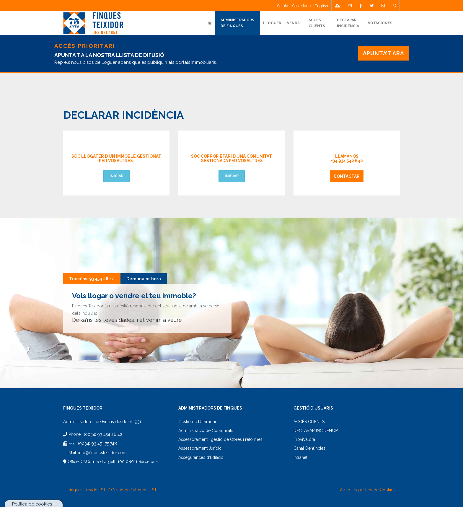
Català (282, 6)
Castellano (301, 6)
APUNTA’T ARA (383, 53)
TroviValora (304, 439)
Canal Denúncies (309, 448)
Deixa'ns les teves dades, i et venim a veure (127, 320)
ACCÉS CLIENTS (309, 421)
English (321, 6)
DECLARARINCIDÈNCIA (348, 23)
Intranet (300, 457)
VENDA (293, 23)
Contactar (347, 176)
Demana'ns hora (143, 278)
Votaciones (380, 23)
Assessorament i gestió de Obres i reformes (220, 439)
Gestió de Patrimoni (197, 421)
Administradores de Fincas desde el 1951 (102, 421)
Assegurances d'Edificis (200, 457)
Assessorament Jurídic (199, 448)
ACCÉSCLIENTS (317, 23)
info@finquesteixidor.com (102, 452)
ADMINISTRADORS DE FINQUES (237, 23)
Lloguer (272, 23)
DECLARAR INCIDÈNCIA (316, 430)
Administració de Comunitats (205, 430)
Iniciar (116, 176)
